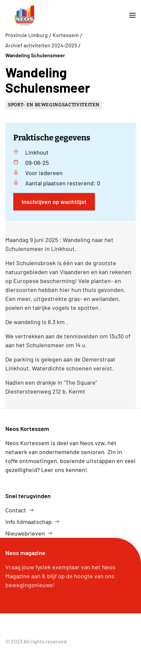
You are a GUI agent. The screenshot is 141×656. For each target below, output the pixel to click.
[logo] (24, 15)
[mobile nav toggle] (130, 15)
